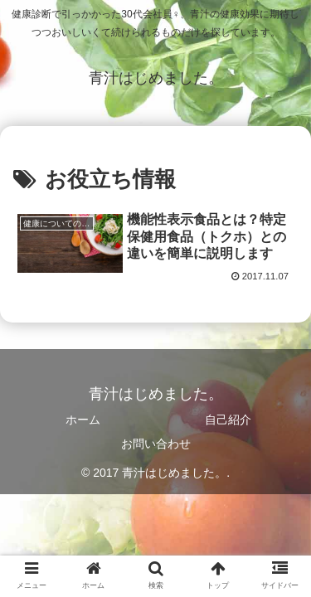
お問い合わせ (156, 443)
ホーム (83, 419)
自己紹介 (228, 419)
